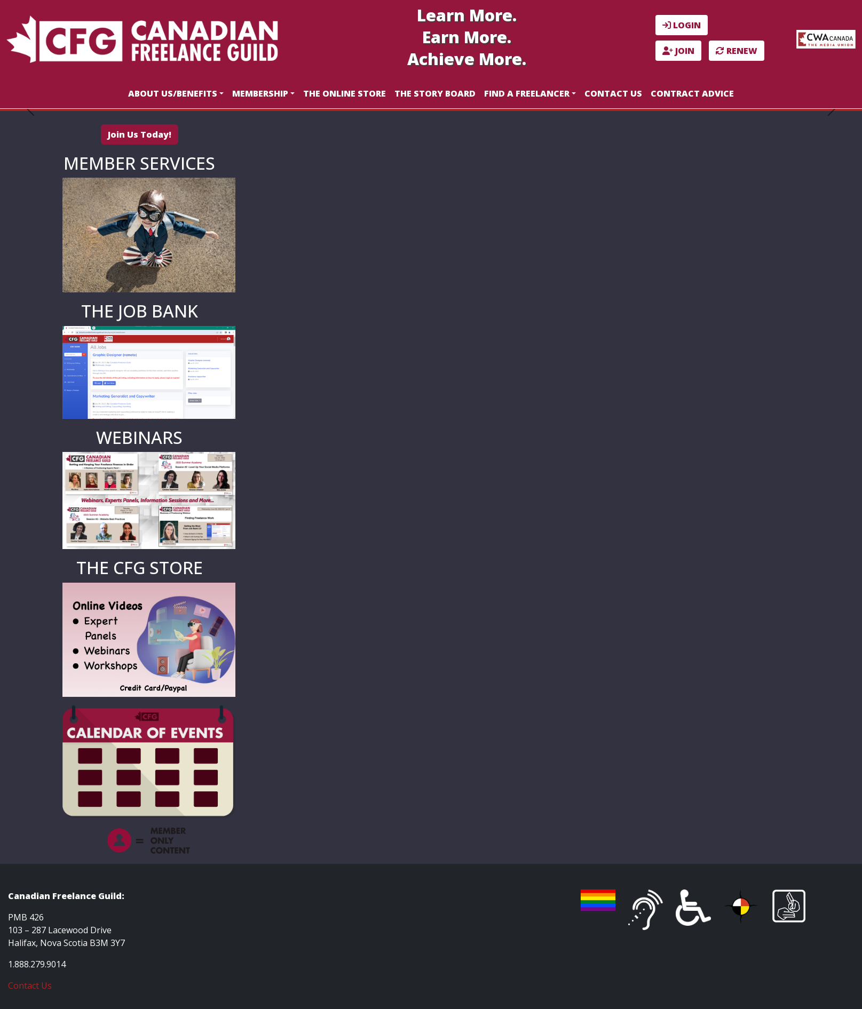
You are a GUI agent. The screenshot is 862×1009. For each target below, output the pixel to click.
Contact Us (613, 93)
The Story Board (435, 93)
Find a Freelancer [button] (527, 93)
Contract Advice (692, 93)
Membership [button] (260, 93)
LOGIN (681, 25)
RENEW (736, 51)
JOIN (678, 51)
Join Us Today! (139, 134)
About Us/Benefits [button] (172, 93)
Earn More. (466, 37)
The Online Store (344, 93)
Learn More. (467, 15)
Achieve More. (466, 59)
